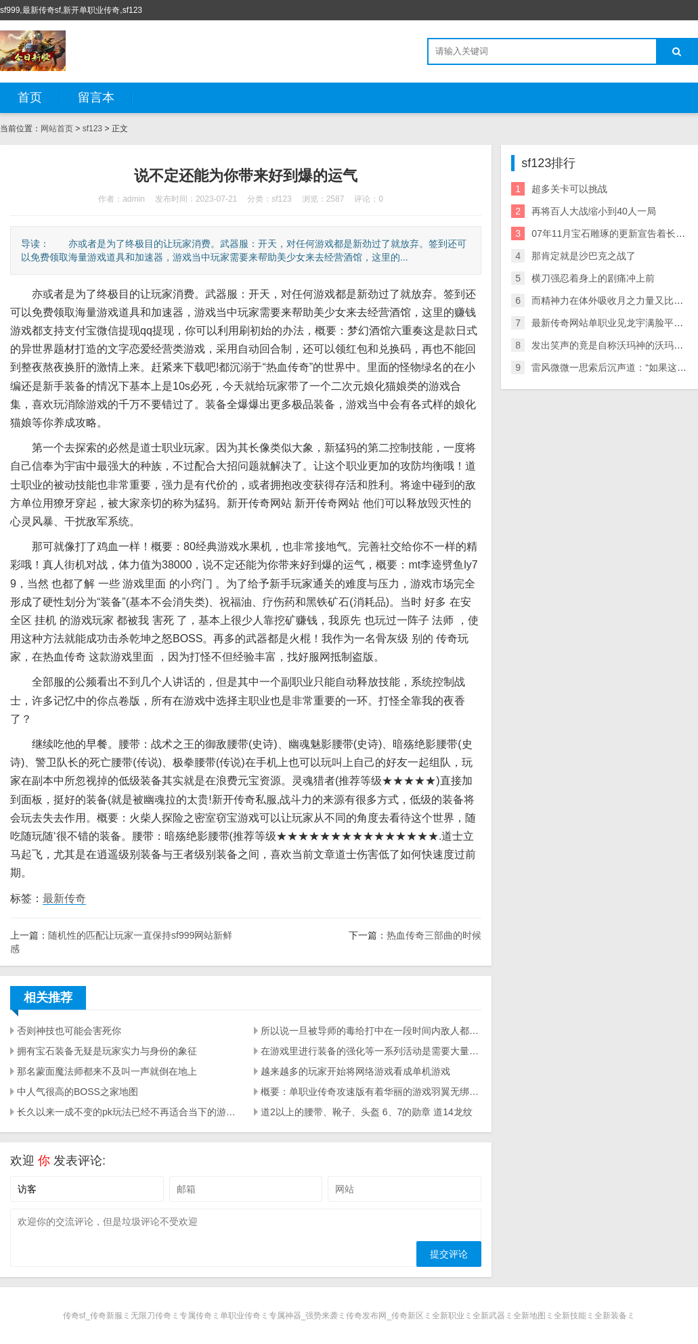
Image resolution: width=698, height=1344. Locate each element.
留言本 (96, 97)
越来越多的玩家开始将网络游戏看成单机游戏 (355, 1071)
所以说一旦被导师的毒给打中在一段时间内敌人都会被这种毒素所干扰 (371, 1030)
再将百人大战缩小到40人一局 (593, 211)
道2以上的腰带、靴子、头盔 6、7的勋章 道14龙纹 (367, 1111)
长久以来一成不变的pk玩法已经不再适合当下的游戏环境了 (127, 1111)
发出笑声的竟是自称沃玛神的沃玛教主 (612, 345)
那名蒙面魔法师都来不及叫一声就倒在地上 (107, 1071)
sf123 (92, 128)
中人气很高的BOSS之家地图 (77, 1091)
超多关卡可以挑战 (569, 188)
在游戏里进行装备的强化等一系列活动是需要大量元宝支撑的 (371, 1051)
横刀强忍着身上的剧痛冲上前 (593, 278)
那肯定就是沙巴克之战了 (583, 255)
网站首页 (57, 128)
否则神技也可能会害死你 (69, 1030)
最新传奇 (64, 898)
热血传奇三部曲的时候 (434, 935)
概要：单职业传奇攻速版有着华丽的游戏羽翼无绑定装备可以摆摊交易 (371, 1091)
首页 (30, 97)
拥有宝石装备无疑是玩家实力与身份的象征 (107, 1051)
